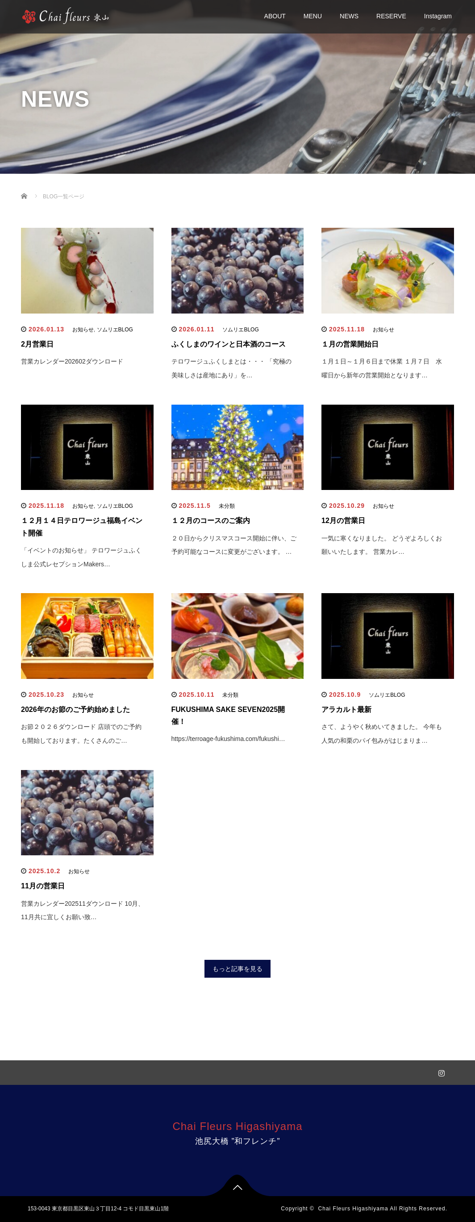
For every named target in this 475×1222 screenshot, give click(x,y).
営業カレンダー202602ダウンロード (72, 361)
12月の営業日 (343, 520)
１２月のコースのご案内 (210, 520)
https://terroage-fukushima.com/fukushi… (228, 738)
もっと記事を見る (237, 968)
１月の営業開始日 (350, 344)
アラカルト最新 (346, 709)
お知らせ (83, 329)
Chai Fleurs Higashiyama (237, 1126)
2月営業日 (37, 344)
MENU (313, 16)
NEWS (349, 16)
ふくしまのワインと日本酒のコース (228, 344)
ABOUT (275, 16)
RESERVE (391, 16)
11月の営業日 (43, 886)
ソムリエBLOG (115, 329)
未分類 (227, 506)
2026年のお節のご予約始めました (75, 709)
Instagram (438, 16)
